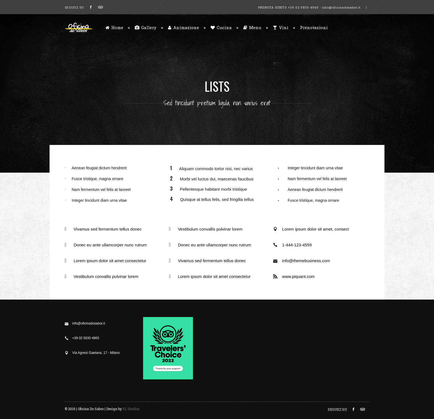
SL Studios (131, 409)
